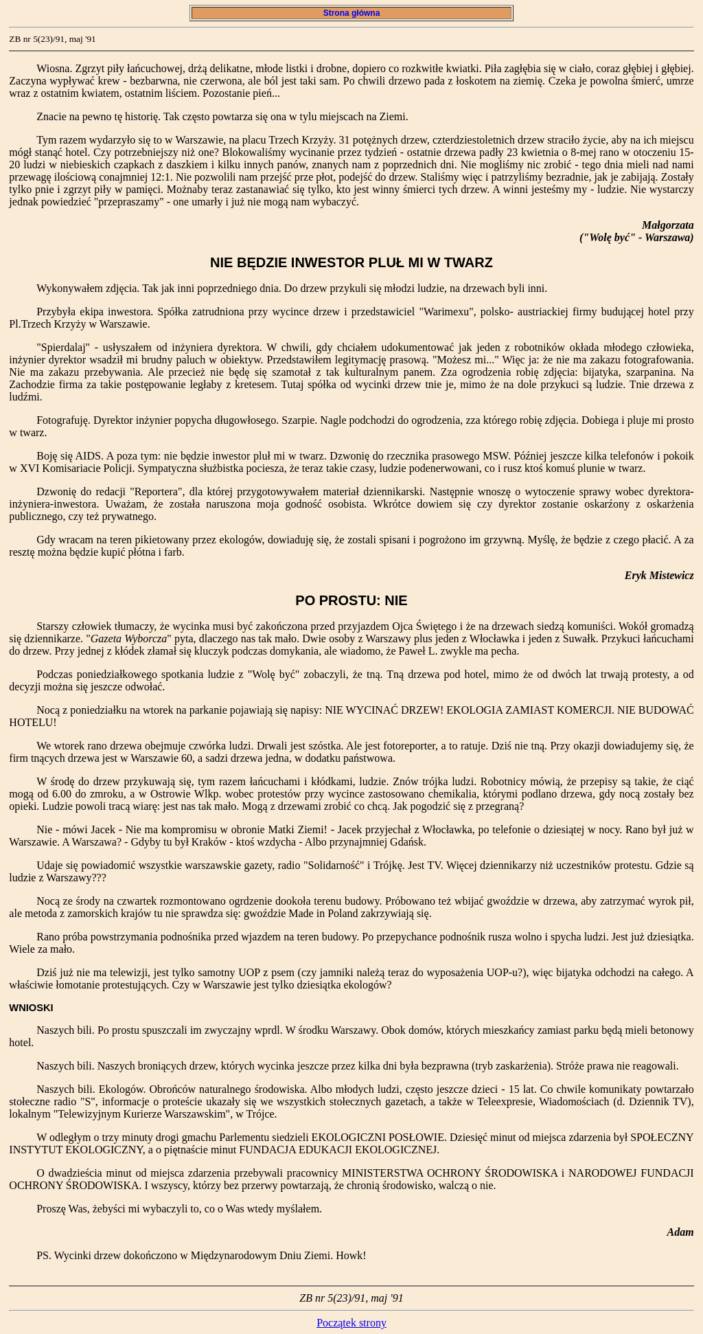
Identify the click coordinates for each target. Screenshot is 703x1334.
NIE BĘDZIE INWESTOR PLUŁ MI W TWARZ (351, 262)
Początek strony (351, 1323)
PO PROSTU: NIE (351, 600)
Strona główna (351, 13)
